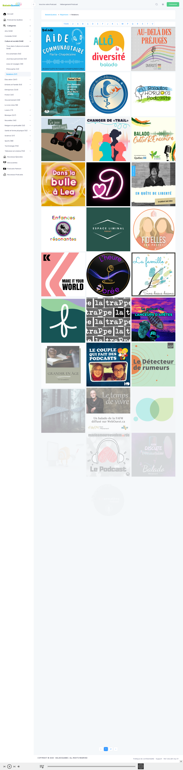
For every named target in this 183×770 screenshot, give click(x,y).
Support (159, 759)
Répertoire (64, 15)
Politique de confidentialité (143, 759)
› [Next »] (115, 749)
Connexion (173, 4)
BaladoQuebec (51, 15)
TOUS (66, 24)
